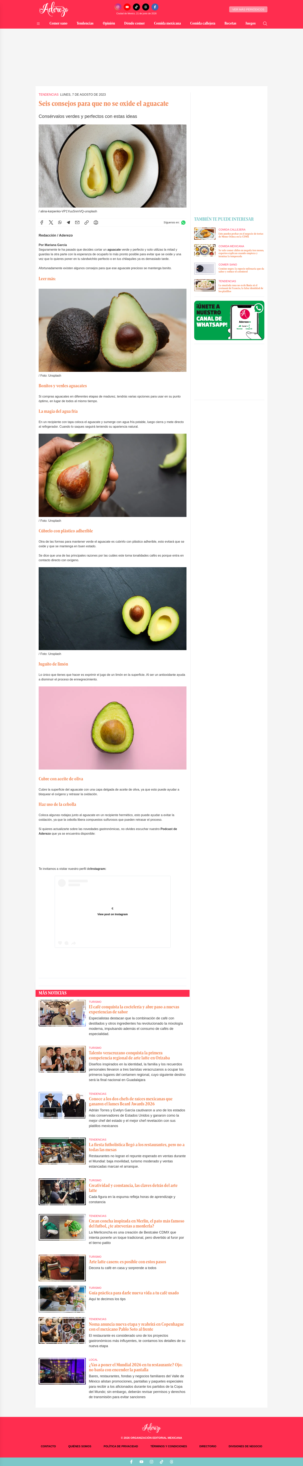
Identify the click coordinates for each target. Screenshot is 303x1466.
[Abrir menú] (38, 23)
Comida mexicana (167, 24)
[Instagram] (117, 6)
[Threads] (145, 6)
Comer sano (58, 24)
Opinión (109, 24)
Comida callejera (202, 24)
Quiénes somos (79, 1446)
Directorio (207, 1446)
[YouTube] (127, 6)
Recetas (230, 24)
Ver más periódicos (248, 9)
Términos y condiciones (168, 1446)
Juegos (251, 24)
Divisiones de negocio (245, 1446)
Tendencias (85, 24)
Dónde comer (134, 24)
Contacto (48, 1446)
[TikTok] (136, 6)
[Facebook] (155, 6)
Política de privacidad (121, 1446)
